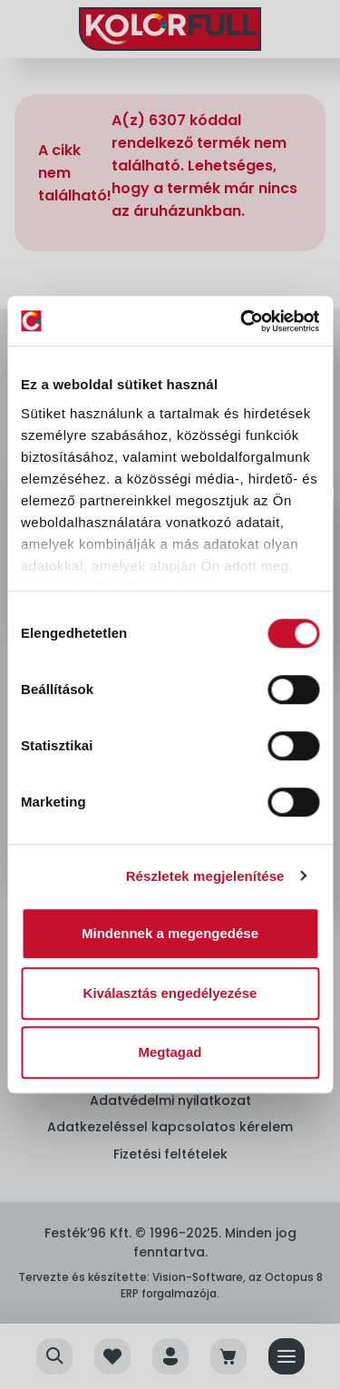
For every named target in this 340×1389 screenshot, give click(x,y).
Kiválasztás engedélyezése (170, 993)
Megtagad (169, 1052)
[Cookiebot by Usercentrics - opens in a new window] (242, 321)
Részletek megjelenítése (205, 876)
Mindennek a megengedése (170, 933)
